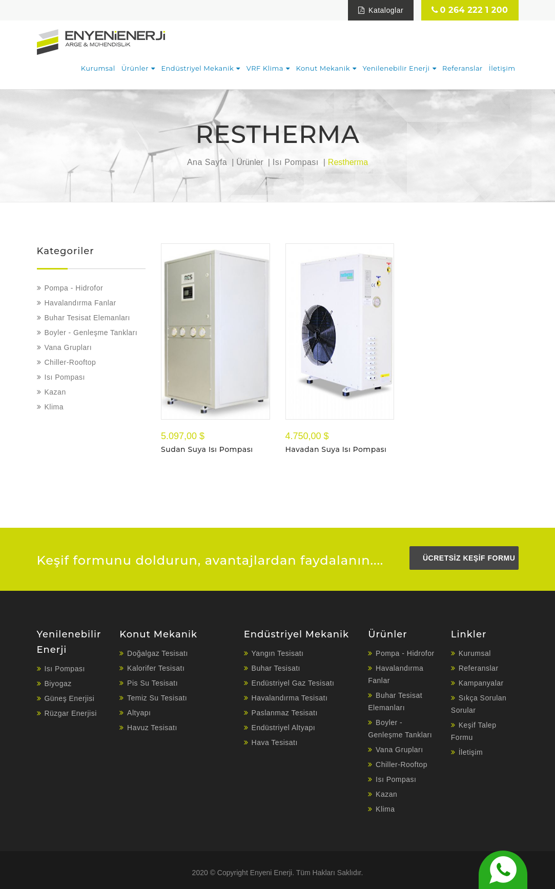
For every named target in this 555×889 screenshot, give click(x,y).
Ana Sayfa (207, 162)
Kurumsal (98, 68)
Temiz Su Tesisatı (157, 698)
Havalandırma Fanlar (80, 303)
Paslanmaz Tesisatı (285, 713)
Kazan (55, 392)
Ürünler (135, 68)
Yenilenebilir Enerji (395, 68)
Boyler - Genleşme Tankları (91, 332)
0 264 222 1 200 (469, 10)
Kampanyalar (481, 683)
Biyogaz (57, 683)
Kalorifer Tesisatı (155, 668)
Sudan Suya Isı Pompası (207, 449)
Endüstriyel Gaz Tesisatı (293, 683)
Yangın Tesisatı (278, 653)
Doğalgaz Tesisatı (157, 653)
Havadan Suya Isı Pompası (336, 449)
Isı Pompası (296, 162)
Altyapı (139, 713)
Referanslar (462, 68)
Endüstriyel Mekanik (197, 68)
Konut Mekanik (323, 68)
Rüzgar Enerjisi (70, 713)
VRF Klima (264, 68)
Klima (54, 407)
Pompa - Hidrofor (74, 288)
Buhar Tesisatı (276, 668)
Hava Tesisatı (275, 742)
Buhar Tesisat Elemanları (87, 318)
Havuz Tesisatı (152, 727)
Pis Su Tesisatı (152, 683)
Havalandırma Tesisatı (290, 698)
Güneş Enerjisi (69, 698)
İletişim (502, 68)
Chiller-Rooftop (70, 362)
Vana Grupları (68, 347)
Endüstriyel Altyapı (284, 727)
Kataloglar (380, 10)
